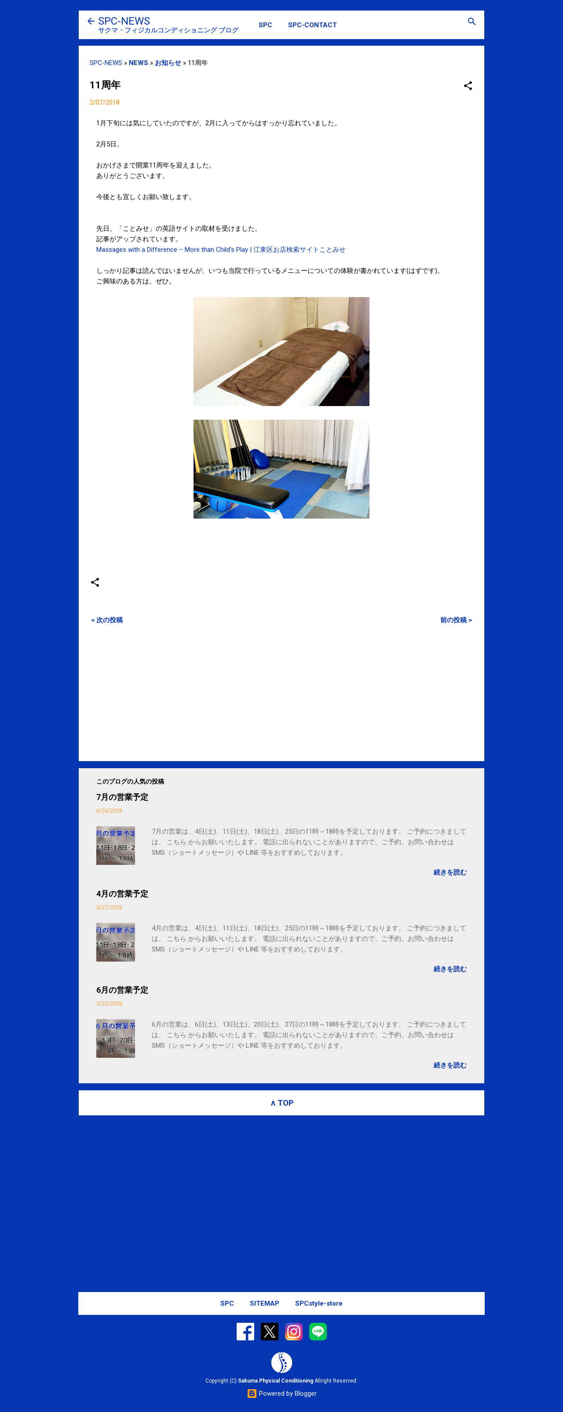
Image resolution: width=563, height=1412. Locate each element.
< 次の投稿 (107, 620)
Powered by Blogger (282, 1393)
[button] (468, 86)
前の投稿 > (456, 620)
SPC (265, 25)
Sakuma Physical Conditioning (275, 1381)
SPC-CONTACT (312, 25)
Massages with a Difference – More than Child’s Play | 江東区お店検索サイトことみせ (221, 250)
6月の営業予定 (122, 990)
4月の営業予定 (122, 893)
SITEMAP (264, 1303)
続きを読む (450, 872)
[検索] (472, 22)
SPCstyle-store (319, 1303)
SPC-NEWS (124, 21)
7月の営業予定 (122, 797)
